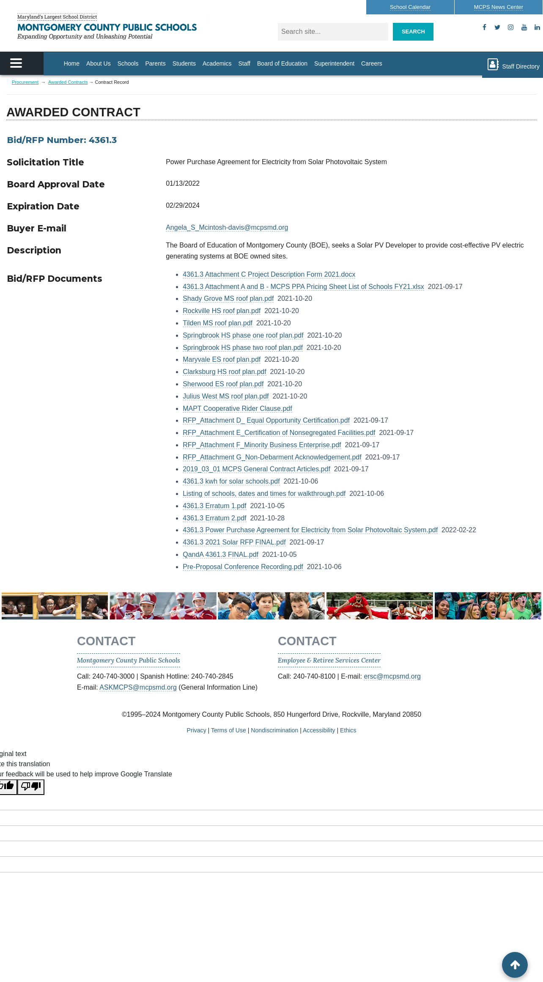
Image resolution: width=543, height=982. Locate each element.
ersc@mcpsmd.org (392, 676)
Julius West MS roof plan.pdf (226, 396)
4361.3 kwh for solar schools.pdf (231, 481)
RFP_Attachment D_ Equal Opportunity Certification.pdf (266, 420)
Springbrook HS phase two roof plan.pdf (243, 347)
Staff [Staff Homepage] (244, 63)
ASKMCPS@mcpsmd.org (138, 687)
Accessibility (319, 730)
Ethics (348, 730)
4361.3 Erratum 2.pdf (214, 518)
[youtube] (524, 27)
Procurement (25, 82)
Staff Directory (512, 64)
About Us (98, 63)
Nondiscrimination (274, 730)
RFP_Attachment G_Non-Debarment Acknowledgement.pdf (272, 457)
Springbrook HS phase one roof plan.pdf (243, 335)
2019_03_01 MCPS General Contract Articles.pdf (256, 469)
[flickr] (537, 27)
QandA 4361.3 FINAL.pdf (220, 554)
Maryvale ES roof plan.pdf (222, 359)
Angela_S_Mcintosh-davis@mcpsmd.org (227, 227)
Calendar (410, 7)
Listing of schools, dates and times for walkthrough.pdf (264, 493)
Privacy (196, 730)
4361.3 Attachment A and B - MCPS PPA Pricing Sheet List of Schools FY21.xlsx (303, 286)
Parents (155, 63)
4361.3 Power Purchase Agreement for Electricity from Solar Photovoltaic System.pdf (310, 530)
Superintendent (334, 63)
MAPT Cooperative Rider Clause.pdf (237, 408)
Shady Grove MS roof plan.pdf (228, 298)
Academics (217, 63)
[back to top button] (515, 965)
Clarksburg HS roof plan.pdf (224, 371)
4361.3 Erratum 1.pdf (214, 505)
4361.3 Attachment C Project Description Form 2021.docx (269, 274)
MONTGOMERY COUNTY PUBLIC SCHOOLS (111, 26)
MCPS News (498, 7)
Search (413, 31)
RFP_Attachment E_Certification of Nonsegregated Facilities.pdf (279, 432)
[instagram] (511, 27)
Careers (371, 63)
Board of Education (282, 63)
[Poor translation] (30, 787)
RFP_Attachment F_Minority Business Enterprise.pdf (262, 444)
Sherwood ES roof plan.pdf (223, 384)
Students (184, 63)
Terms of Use (228, 730)
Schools (128, 63)
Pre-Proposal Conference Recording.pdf (243, 566)
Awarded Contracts (68, 82)
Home (72, 63)
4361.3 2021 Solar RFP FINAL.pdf (234, 542)
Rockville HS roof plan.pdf (222, 310)
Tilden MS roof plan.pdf (217, 323)
